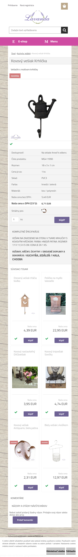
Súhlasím (71, 551)
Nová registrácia (27, 5)
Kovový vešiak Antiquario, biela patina (26, 427)
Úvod (13, 53)
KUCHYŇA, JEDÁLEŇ (38, 255)
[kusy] (15, 219)
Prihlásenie (13, 5)
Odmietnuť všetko (55, 551)
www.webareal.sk (35, 536)
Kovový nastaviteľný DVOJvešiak (24, 353)
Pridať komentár (25, 520)
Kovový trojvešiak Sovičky (54, 353)
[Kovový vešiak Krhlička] (40, 80)
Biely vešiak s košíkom (56, 425)
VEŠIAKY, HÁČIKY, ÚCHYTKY (26, 251)
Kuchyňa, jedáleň (24, 53)
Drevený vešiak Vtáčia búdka (25, 279)
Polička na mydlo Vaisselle (53, 279)
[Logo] (37, 17)
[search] (64, 30)
